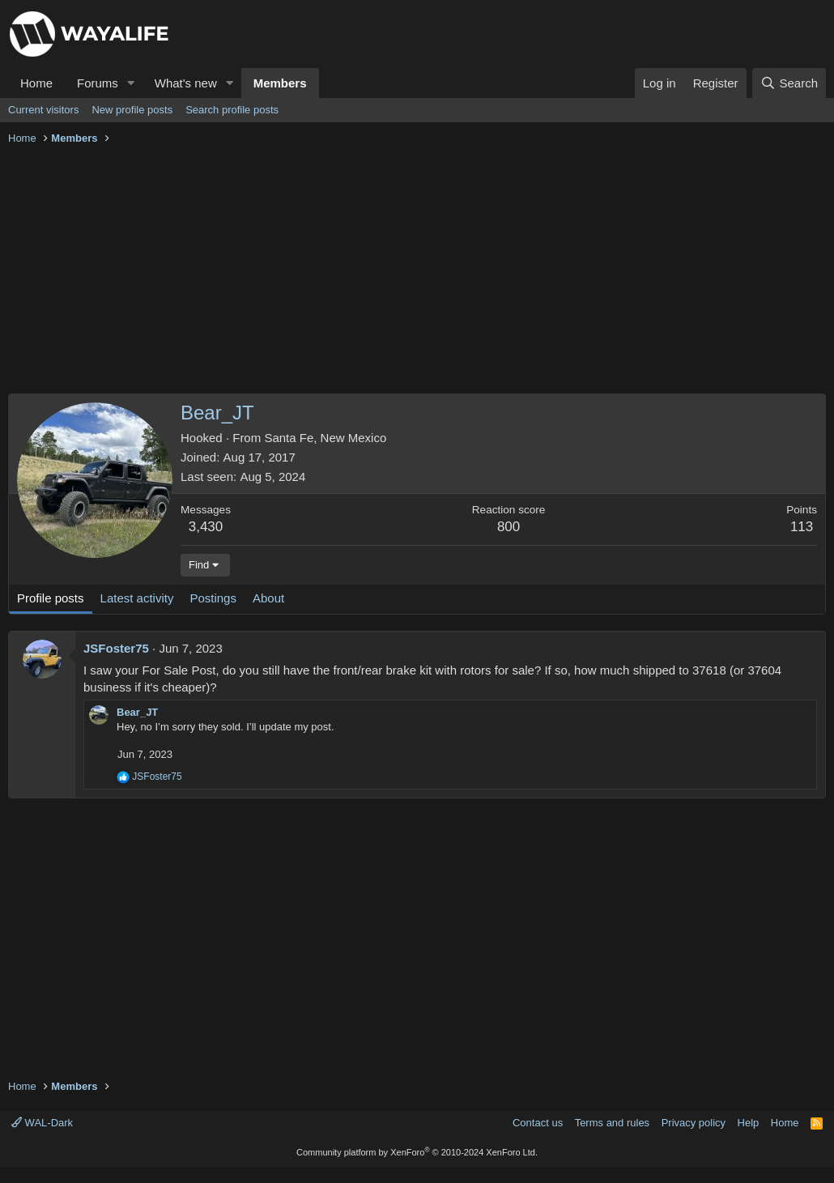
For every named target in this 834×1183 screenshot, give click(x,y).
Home (36, 83)
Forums (97, 83)
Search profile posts (232, 110)
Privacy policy (693, 1123)
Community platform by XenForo (417, 1152)
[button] (131, 83)
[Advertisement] (417, 272)
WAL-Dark (42, 1123)
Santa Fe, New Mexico (325, 438)
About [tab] (268, 598)
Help (749, 1123)
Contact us (538, 1123)
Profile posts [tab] (50, 598)
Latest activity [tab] (137, 598)
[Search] (789, 83)
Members (280, 83)
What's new (186, 83)
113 (801, 526)
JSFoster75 (116, 648)
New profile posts (131, 110)
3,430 (206, 526)
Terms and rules (612, 1123)
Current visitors (43, 110)
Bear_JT (137, 712)
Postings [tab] (212, 598)
